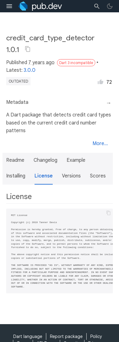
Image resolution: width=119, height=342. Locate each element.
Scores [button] (98, 176)
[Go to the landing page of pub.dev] (40, 6)
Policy (96, 336)
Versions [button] (71, 176)
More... (100, 143)
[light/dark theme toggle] (109, 6)
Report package (66, 336)
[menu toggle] (9, 6)
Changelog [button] (45, 160)
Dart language (27, 336)
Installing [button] (15, 176)
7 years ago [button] (41, 62)
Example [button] (76, 160)
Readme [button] (15, 160)
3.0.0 (29, 70)
